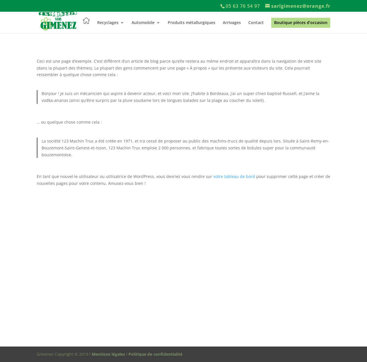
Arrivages (232, 23)
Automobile (143, 23)
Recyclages (107, 23)
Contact (256, 23)
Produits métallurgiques (191, 23)
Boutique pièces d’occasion (300, 23)
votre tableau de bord (234, 176)
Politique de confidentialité (155, 354)
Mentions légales (108, 354)
